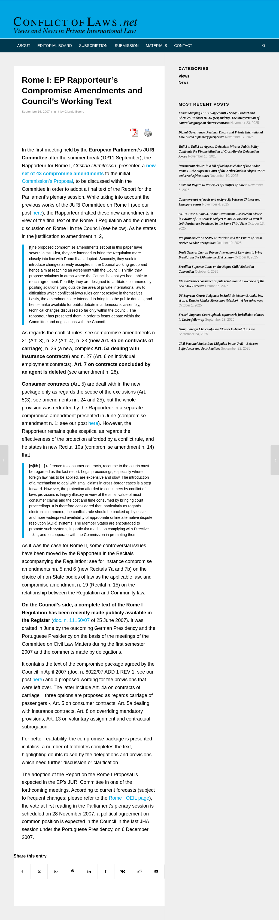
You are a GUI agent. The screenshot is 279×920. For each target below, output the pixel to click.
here (37, 213)
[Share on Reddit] (139, 871)
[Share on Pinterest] (72, 871)
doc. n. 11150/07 (71, 620)
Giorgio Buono (74, 111)
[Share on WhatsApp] (56, 871)
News (183, 82)
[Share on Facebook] (22, 871)
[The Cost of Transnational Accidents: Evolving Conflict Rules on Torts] (275, 460)
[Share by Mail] (156, 871)
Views (183, 76)
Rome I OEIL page (129, 798)
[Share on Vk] (122, 871)
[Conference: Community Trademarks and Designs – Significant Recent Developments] (4, 460)
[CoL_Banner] (77, 24)
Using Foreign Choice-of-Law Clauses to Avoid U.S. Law (216, 329)
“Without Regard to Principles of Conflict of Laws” (212, 185)
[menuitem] (24, 45)
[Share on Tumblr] (106, 871)
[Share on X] (39, 871)
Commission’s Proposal (47, 181)
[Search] (262, 45)
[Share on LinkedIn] (89, 871)
